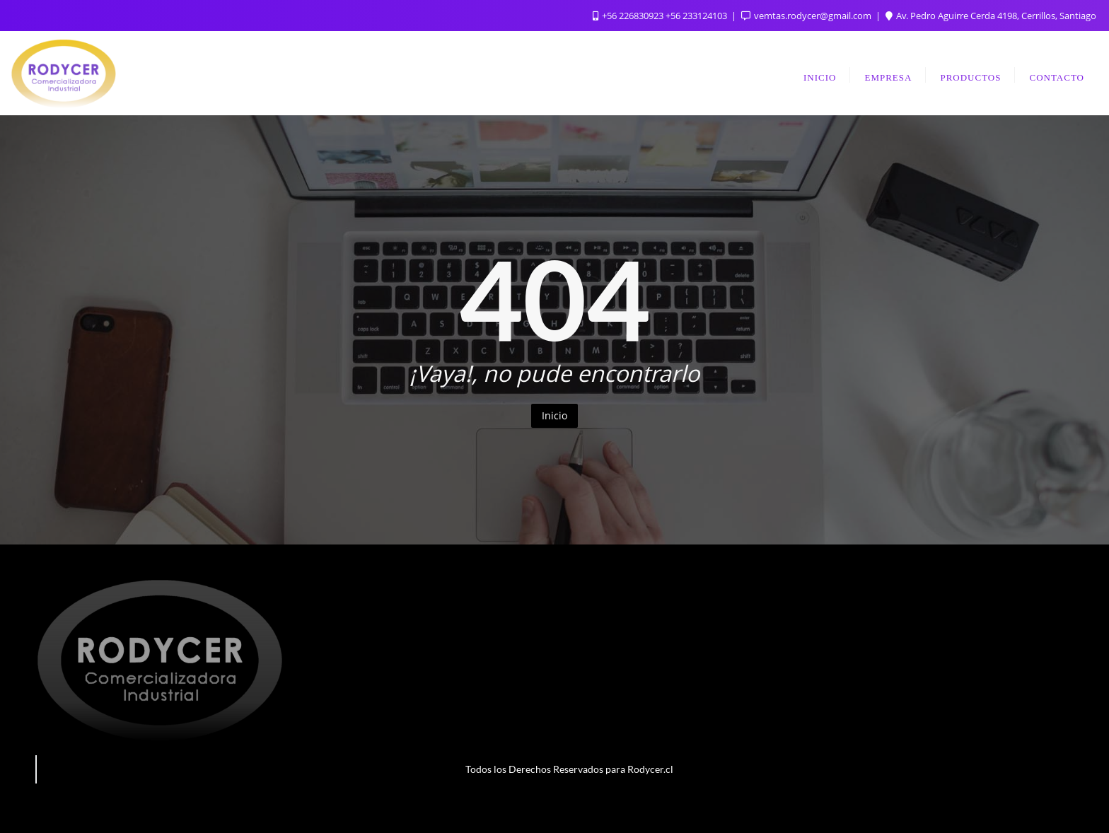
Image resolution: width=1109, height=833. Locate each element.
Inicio (554, 415)
